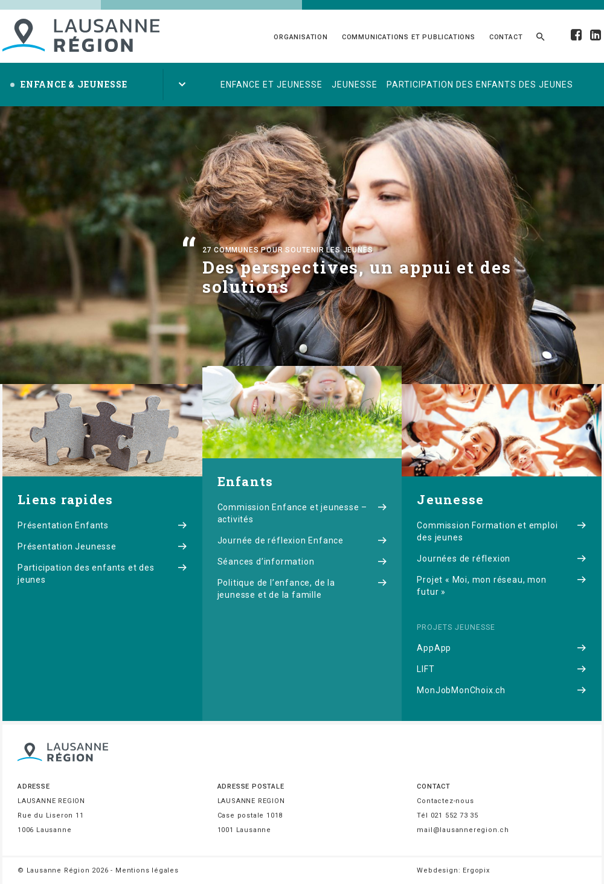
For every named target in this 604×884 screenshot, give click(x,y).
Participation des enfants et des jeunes (102, 574)
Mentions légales (147, 870)
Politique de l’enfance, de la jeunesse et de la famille (302, 589)
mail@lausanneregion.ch (463, 830)
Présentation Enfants (102, 525)
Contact (506, 37)
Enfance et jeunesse (271, 84)
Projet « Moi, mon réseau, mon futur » (501, 586)
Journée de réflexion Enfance (302, 540)
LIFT (501, 669)
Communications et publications (408, 37)
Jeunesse (355, 84)
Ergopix (476, 870)
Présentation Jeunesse (102, 546)
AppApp (501, 648)
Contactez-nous (445, 801)
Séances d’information (302, 561)
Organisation (301, 37)
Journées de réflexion (501, 558)
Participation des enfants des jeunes (480, 84)
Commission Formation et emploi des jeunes (501, 531)
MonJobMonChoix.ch (501, 690)
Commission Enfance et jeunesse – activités (302, 513)
